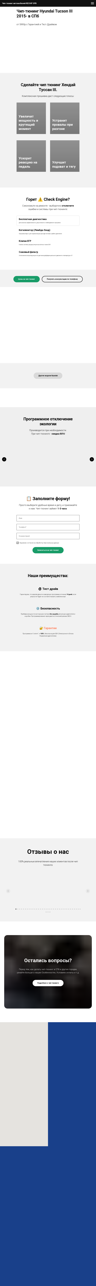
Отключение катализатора (62, 470)
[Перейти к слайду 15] (42, 908)
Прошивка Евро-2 (29, 470)
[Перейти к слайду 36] (46, 911)
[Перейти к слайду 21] (53, 908)
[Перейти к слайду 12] (36, 908)
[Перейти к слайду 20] (51, 908)
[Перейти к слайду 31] (72, 908)
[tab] (40, 221)
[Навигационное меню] (92, 3)
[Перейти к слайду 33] (76, 908)
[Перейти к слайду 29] (68, 908)
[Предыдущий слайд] (4, 459)
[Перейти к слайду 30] (70, 908)
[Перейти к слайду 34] (78, 908)
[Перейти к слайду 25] (61, 908)
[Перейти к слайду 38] (49, 911)
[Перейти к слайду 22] (55, 908)
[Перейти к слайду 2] (17, 908)
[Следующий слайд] (92, 459)
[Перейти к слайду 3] (19, 908)
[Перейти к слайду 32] (74, 908)
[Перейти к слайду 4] (21, 908)
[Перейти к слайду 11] (34, 908)
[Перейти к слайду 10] (32, 908)
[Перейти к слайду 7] (27, 908)
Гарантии (50, 627)
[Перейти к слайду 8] (29, 908)
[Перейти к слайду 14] (40, 908)
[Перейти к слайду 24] (59, 908)
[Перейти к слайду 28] (66, 908)
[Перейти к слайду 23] (57, 908)
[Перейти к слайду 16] (44, 908)
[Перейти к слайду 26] (63, 908)
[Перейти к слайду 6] (25, 908)
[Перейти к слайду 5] (23, 908)
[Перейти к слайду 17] (46, 908)
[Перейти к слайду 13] (38, 908)
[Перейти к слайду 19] (49, 908)
